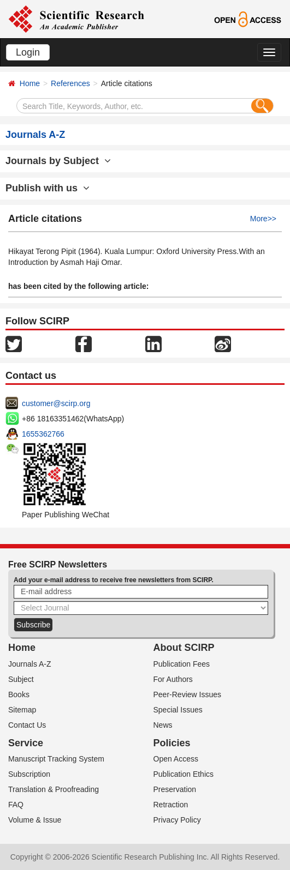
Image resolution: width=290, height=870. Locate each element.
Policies (172, 743)
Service (25, 743)
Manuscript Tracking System (56, 758)
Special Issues (178, 709)
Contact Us (27, 725)
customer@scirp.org (56, 403)
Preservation (175, 789)
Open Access (176, 758)
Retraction (170, 804)
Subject (21, 679)
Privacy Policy (177, 819)
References (70, 83)
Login (28, 52)
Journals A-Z (29, 664)
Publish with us (47, 188)
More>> (263, 218)
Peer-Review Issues (187, 694)
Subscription (29, 774)
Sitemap (22, 709)
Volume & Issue (34, 819)
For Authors (173, 679)
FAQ (15, 804)
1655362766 (43, 434)
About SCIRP (184, 647)
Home (30, 83)
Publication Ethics (183, 774)
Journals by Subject (58, 160)
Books (18, 694)
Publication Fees (181, 664)
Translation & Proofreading (53, 789)
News (163, 725)
